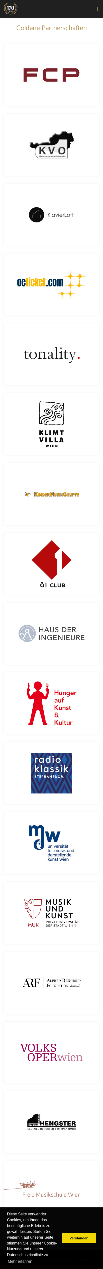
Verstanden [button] (78, 1238)
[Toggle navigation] (98, 9)
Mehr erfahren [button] (20, 1261)
